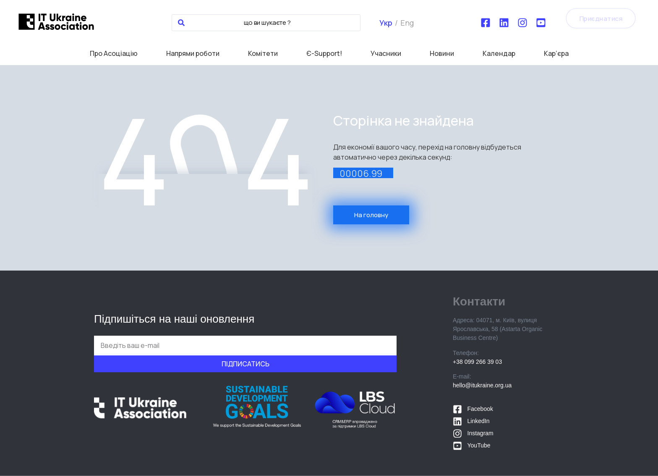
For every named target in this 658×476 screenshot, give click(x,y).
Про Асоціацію (114, 53)
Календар (499, 53)
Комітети (263, 53)
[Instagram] (522, 22)
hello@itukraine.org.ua (482, 385)
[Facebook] (485, 22)
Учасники (386, 53)
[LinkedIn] (504, 22)
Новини (442, 53)
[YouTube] (541, 22)
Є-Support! (324, 53)
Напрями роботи (192, 53)
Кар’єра (556, 53)
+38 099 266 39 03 (477, 361)
